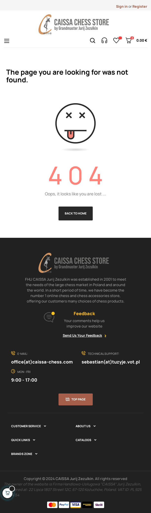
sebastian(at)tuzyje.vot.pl (111, 362)
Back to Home (76, 213)
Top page (78, 399)
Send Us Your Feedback (82, 335)
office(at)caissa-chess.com (42, 362)
